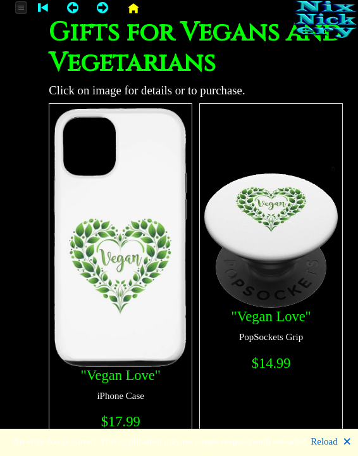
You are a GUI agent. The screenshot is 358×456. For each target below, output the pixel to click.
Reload (324, 441)
